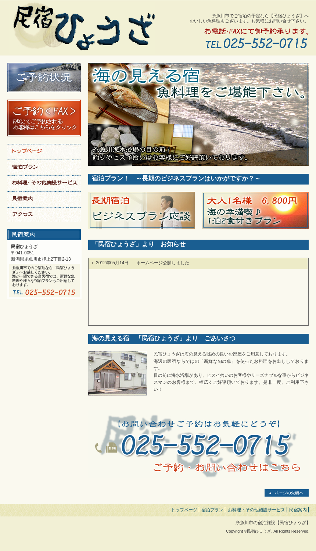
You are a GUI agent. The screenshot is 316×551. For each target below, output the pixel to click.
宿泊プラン (212, 509)
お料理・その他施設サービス (256, 509)
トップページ (184, 509)
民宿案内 (298, 509)
